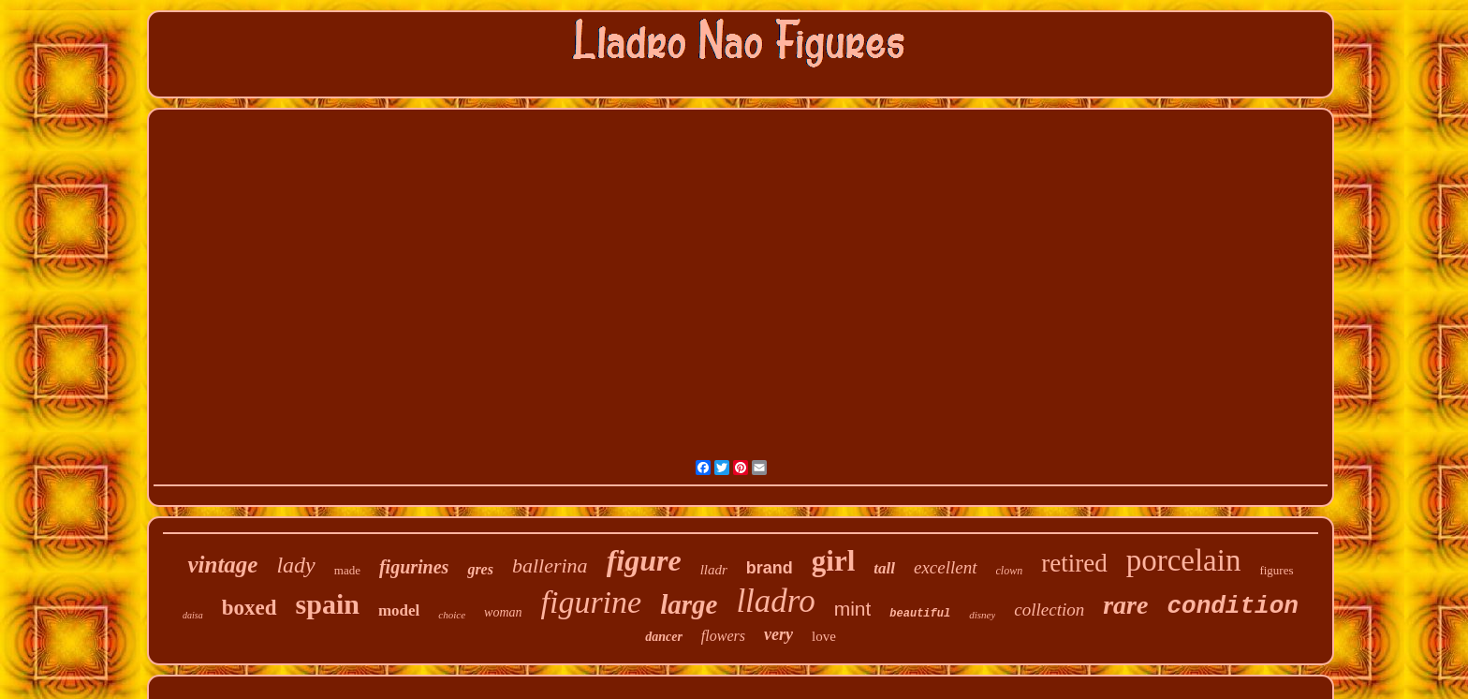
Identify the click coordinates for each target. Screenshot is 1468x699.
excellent (945, 567)
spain (328, 603)
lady (295, 565)
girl (834, 560)
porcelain (1183, 560)
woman (502, 612)
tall (884, 568)
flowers (723, 636)
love (824, 636)
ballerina (550, 565)
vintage (222, 564)
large (688, 604)
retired (1074, 563)
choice (451, 614)
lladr (713, 569)
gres (480, 569)
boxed (249, 607)
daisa (193, 615)
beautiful (919, 613)
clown (1009, 570)
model (398, 610)
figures (1276, 570)
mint (853, 608)
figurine (591, 602)
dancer (664, 637)
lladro (775, 601)
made (347, 570)
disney (982, 614)
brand (769, 567)
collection (1049, 609)
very (778, 634)
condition (1232, 606)
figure (644, 560)
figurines (413, 567)
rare (1125, 604)
